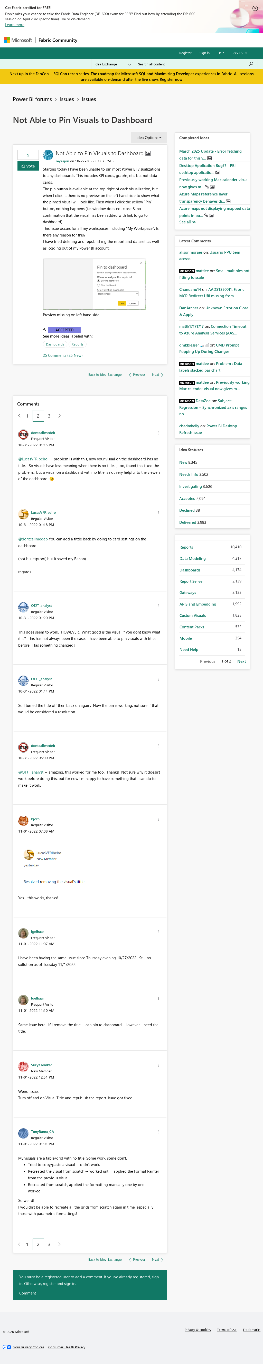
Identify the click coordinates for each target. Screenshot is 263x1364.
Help (221, 53)
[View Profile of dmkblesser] (189, 345)
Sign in (205, 53)
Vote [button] (30, 166)
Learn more (14, 24)
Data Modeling (193, 558)
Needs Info (189, 474)
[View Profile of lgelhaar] (37, 931)
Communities (155, 40)
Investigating (191, 486)
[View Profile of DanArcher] (188, 307)
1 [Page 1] (27, 416)
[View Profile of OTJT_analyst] (41, 605)
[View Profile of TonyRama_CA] (42, 1131)
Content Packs (192, 626)
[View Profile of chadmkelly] (189, 425)
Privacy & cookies (198, 1329)
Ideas (133, 40)
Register (185, 53)
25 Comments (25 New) (63, 355)
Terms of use (227, 1329)
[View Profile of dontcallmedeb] (43, 432)
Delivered (188, 522)
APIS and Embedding (198, 604)
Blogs (178, 40)
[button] (94, 284)
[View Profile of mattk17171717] (191, 326)
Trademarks (251, 1329)
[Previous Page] (17, 416)
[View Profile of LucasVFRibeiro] (43, 512)
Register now (171, 79)
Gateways (188, 592)
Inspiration (111, 40)
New (183, 462)
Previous (207, 661)
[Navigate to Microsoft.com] (18, 40)
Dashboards (55, 344)
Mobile (186, 638)
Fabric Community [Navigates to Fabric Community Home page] (58, 40)
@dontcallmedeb (33, 538)
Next (241, 661)
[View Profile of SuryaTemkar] (41, 1064)
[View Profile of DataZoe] (203, 400)
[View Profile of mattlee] (202, 270)
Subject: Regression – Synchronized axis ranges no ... (213, 407)
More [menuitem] (196, 40)
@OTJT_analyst (30, 772)
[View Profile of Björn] (35, 818)
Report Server (192, 581)
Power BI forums (32, 98)
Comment (27, 1293)
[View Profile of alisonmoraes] (190, 252)
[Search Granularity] (112, 64)
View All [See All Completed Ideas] (187, 222)
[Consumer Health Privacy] (66, 1347)
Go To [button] (238, 53)
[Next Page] (58, 416)
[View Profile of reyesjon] (62, 161)
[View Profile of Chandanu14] (190, 289)
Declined (187, 510)
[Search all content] (196, 64)
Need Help (189, 649)
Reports (77, 344)
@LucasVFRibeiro (33, 458)
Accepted (64, 329)
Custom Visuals (193, 615)
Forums (89, 40)
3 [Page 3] (49, 416)
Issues (67, 98)
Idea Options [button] (147, 137)
